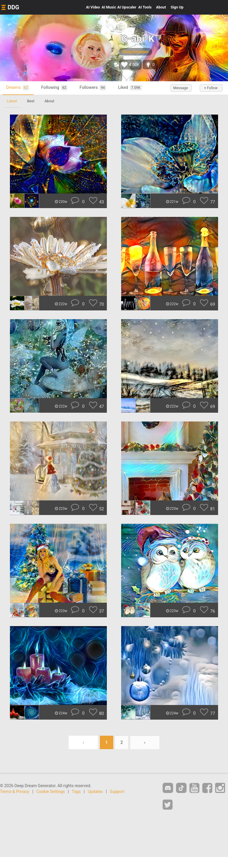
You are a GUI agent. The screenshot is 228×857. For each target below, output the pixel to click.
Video (93, 7)
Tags (76, 791)
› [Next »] (144, 742)
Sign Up (176, 7)
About (161, 7)
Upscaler (126, 7)
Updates (95, 791)
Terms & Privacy (14, 791)
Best (31, 101)
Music (109, 7)
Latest (12, 101)
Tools (145, 7)
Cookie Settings (50, 791)
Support (117, 791)
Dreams (18, 88)
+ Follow (210, 88)
